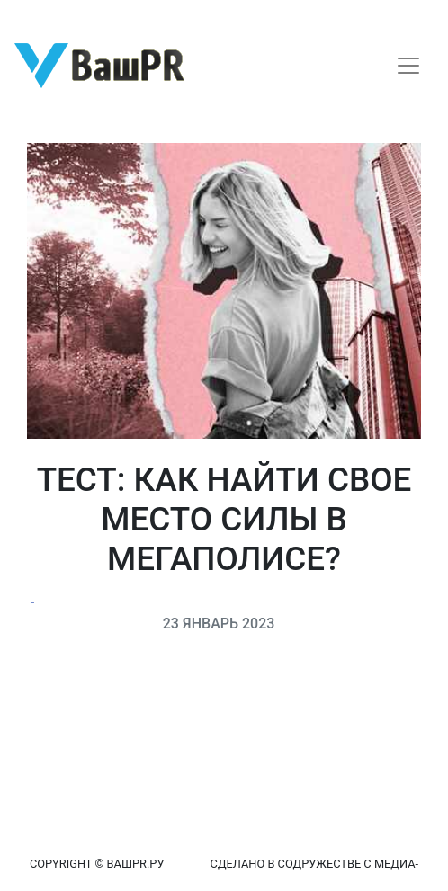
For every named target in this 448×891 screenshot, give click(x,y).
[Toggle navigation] (408, 66)
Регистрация (49, 15)
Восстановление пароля (178, 15)
